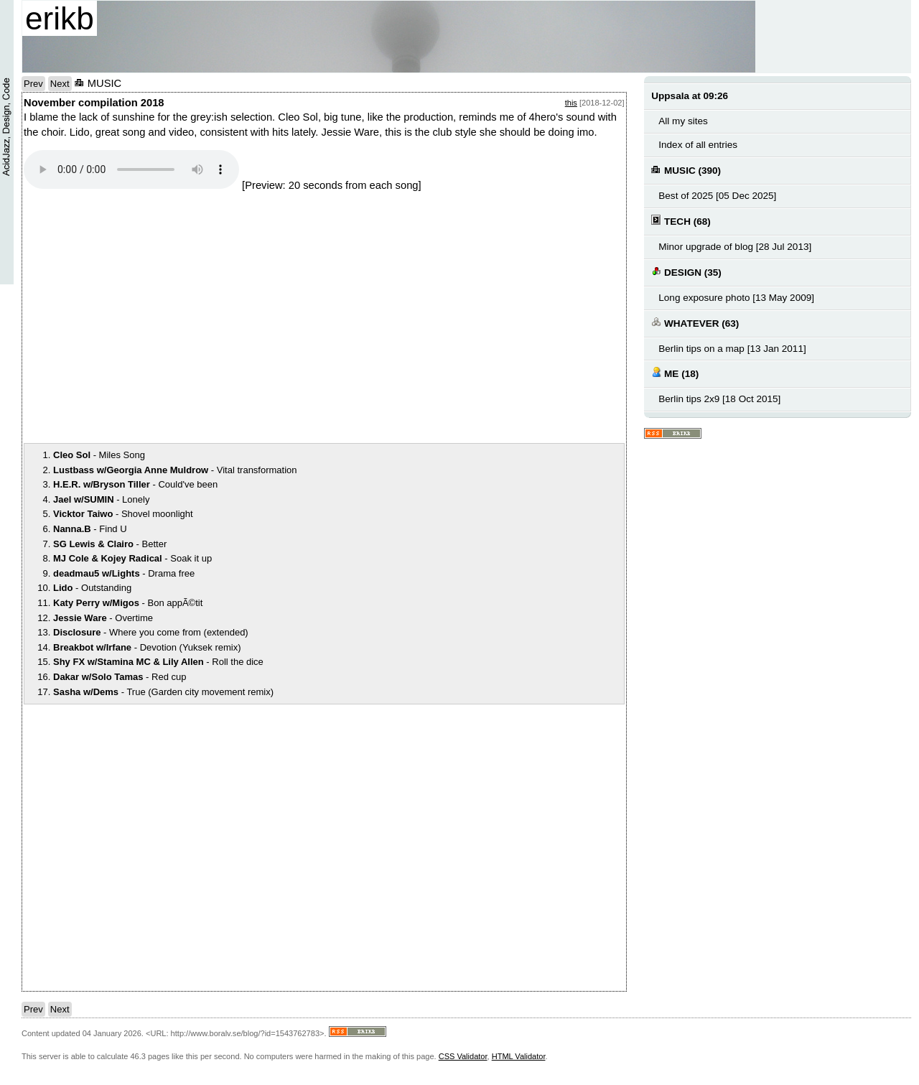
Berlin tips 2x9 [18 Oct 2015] (719, 399)
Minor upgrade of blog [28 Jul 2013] (734, 246)
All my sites (682, 121)
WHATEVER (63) (695, 323)
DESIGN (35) (686, 272)
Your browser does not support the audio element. (131, 169)
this (571, 102)
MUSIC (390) (686, 170)
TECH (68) (680, 221)
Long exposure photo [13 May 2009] (736, 297)
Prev (33, 83)
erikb (59, 18)
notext (225, 316)
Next (60, 83)
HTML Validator (519, 1056)
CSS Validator (463, 1056)
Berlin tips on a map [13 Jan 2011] (732, 348)
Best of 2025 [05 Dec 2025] (717, 195)
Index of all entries (697, 144)
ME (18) (675, 373)
